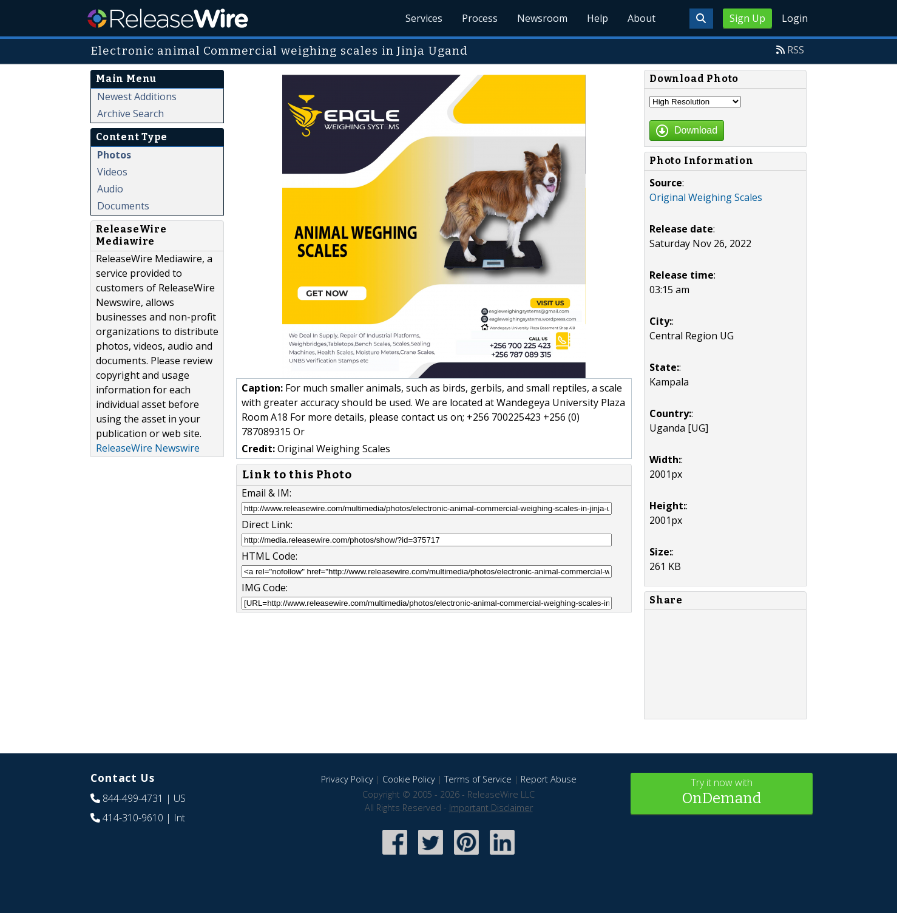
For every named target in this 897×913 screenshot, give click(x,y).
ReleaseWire (167, 18)
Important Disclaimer (491, 807)
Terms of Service (478, 779)
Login (795, 18)
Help (597, 18)
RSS (795, 49)
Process (480, 18)
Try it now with (722, 792)
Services (423, 18)
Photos (114, 154)
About (641, 18)
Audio (110, 188)
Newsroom (542, 18)
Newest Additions (137, 96)
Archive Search (130, 113)
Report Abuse (549, 779)
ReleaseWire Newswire (148, 448)
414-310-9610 (133, 817)
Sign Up (747, 18)
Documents (123, 205)
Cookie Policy (408, 779)
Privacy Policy (347, 779)
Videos (112, 171)
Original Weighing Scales (705, 197)
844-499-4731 (133, 798)
